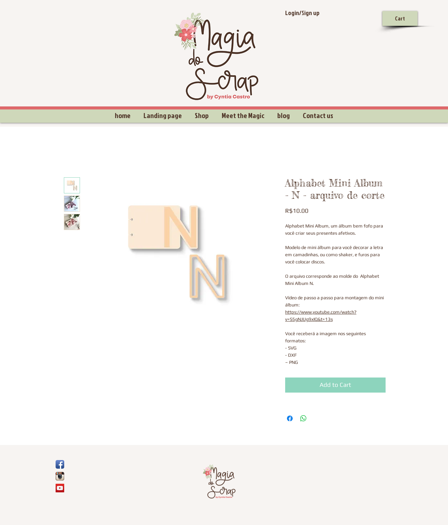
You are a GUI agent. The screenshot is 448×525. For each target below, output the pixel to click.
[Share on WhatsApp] (303, 418)
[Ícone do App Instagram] (60, 476)
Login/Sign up (302, 13)
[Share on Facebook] (290, 418)
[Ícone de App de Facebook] (60, 464)
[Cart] (400, 18)
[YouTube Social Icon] (60, 488)
